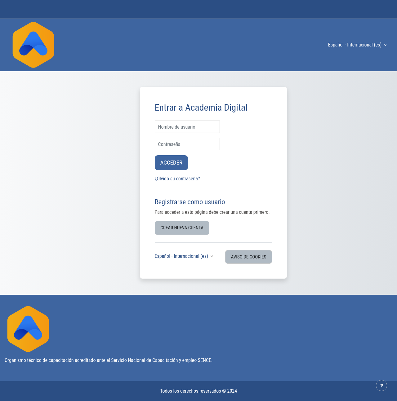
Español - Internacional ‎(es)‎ (355, 45)
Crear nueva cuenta (182, 228)
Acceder (171, 162)
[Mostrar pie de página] (381, 385)
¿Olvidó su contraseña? (177, 179)
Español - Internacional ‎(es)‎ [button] (182, 256)
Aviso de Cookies (248, 257)
